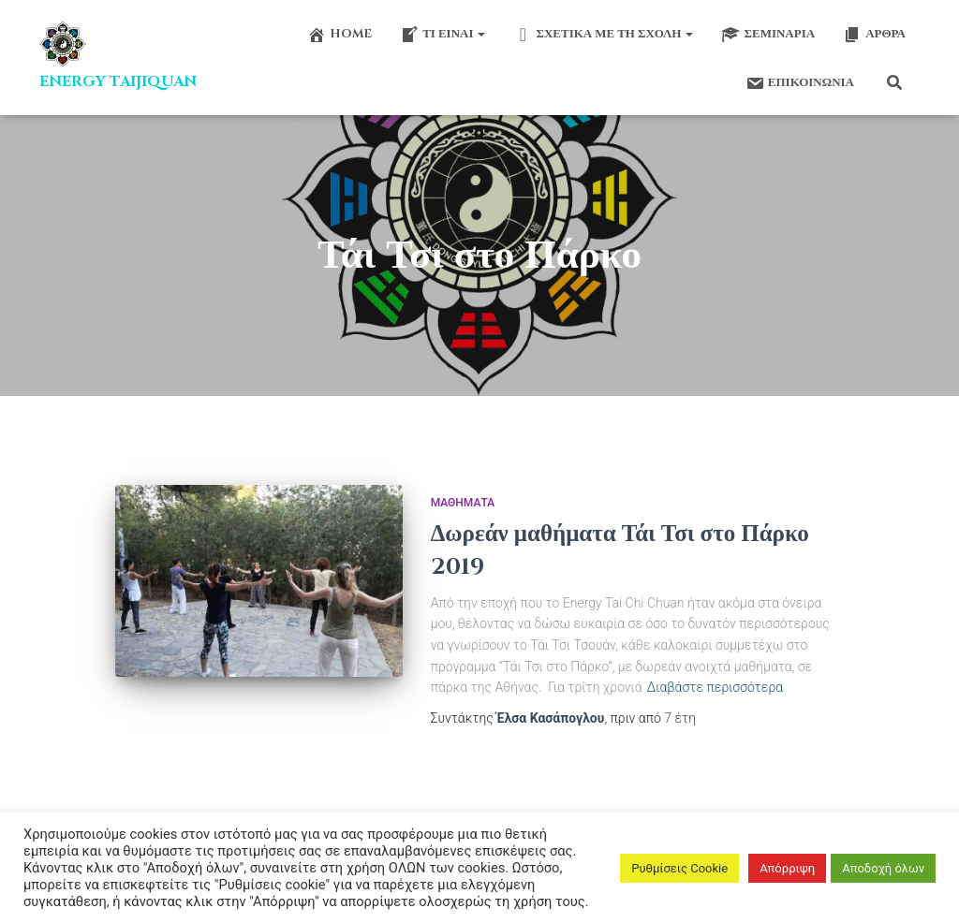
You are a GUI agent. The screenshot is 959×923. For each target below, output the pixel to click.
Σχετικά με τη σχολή (603, 34)
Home (339, 34)
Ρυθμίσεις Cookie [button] (679, 868)
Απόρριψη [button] (787, 868)
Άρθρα (874, 34)
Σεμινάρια (768, 34)
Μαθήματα (462, 502)
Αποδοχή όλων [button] (883, 868)
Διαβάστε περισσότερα (715, 687)
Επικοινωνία (798, 83)
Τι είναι (442, 34)
